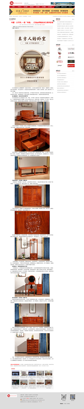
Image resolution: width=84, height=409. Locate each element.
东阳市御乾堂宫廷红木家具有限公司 (62, 90)
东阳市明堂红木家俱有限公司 (61, 77)
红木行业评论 (64, 16)
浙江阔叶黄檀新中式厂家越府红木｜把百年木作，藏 (65, 40)
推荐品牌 (31, 6)
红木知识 (50, 6)
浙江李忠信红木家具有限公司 (61, 73)
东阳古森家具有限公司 (60, 79)
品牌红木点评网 (64, 7)
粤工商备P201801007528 (34, 400)
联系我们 (68, 403)
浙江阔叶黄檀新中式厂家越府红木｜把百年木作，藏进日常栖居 (48, 386)
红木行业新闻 (59, 16)
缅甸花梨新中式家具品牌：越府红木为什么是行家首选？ (32, 377)
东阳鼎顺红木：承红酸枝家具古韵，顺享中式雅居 (65, 38)
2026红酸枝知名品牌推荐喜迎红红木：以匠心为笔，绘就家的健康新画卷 (32, 386)
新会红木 (33, 4)
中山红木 (25, 4)
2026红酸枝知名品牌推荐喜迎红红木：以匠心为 (64, 36)
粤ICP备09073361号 (42, 400)
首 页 (13, 6)
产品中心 (19, 6)
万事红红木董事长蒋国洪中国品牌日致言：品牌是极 (65, 32)
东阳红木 (27, 398)
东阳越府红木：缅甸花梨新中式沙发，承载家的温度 (65, 34)
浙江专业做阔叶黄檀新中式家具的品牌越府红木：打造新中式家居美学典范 (15, 377)
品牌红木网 (26, 3)
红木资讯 (37, 6)
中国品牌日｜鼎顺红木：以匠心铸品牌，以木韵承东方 (40, 377)
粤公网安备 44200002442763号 (26, 400)
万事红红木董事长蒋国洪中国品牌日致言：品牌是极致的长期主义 (15, 386)
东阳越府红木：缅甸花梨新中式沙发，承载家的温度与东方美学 (24, 386)
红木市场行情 (72, 16)
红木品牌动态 (55, 16)
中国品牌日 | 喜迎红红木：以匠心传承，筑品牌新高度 (48, 377)
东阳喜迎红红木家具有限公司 (61, 92)
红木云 (70, 6)
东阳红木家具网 (15, 16)
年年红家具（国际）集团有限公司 (62, 81)
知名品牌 (25, 6)
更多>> (73, 19)
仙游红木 (29, 4)
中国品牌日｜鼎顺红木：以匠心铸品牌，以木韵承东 (65, 28)
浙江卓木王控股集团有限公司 (61, 75)
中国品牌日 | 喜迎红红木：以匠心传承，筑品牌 (64, 30)
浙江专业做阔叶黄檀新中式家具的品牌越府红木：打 (65, 21)
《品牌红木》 (57, 6)
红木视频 (44, 6)
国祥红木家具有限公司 (60, 88)
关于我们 (65, 403)
